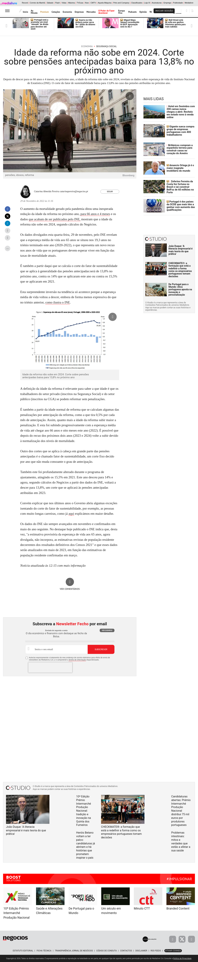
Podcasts (132, 12)
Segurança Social (106, 46)
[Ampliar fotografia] (129, 96)
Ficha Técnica (44, 950)
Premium (44, 12)
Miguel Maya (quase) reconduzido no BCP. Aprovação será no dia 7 (129, 23)
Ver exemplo (107, 630)
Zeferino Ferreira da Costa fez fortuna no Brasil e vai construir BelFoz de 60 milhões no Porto (180, 186)
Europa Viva (121, 12)
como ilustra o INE (57, 302)
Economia (67, 12)
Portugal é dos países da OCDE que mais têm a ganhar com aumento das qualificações (180, 205)
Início (25, 12)
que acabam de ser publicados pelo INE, (55, 219)
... (7, 248)
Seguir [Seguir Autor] (110, 192)
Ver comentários (70, 588)
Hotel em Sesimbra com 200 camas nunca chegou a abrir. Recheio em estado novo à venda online (180, 111)
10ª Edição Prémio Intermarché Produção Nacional (16, 913)
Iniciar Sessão (164, 11)
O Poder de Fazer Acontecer (106, 12)
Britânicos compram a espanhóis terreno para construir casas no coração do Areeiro (179, 149)
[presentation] (50, 667)
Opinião (143, 12)
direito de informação (77, 660)
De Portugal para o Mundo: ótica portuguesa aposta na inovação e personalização (180, 288)
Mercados (91, 12)
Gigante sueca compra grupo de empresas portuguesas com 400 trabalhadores (180, 130)
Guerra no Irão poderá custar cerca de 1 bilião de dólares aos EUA (85, 23)
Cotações (56, 12)
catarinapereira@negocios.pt (74, 191)
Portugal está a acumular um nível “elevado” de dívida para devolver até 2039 (39, 24)
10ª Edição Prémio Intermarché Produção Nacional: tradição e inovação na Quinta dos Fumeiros (83, 811)
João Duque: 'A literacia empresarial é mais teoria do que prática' (180, 249)
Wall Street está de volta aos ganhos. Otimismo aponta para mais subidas (175, 23)
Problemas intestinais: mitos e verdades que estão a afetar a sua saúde (180, 841)
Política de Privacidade (182, 958)
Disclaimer (141, 950)
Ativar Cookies (173, 950)
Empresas (79, 12)
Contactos (126, 950)
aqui (71, 513)
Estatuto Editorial (23, 950)
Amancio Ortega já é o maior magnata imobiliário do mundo (180, 168)
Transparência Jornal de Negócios (74, 950)
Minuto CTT (142, 908)
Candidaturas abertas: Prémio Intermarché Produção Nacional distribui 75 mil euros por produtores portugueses (181, 811)
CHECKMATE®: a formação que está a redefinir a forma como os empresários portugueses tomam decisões (180, 269)
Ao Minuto (34, 12)
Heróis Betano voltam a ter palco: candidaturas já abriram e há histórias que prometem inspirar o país (85, 845)
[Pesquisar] (186, 10)
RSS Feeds (156, 950)
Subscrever (101, 649)
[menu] (7, 11)
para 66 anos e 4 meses (95, 214)
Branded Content (177, 908)
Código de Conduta (106, 950)
